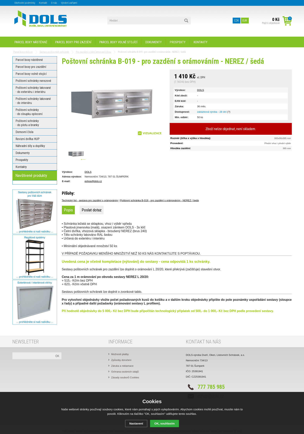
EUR (245, 20)
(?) (228, 111)
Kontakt (43, 2)
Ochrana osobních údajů (125, 371)
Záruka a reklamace (122, 365)
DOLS (200, 90)
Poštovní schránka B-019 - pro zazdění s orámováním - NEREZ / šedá (159, 200)
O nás (54, 2)
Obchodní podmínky (24, 2)
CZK (236, 20)
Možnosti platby (120, 354)
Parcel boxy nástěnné (30, 42)
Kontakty (200, 42)
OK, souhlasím (164, 423)
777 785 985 (211, 387)
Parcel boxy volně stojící (118, 42)
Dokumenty (153, 42)
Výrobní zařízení (69, 2)
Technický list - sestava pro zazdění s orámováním (90, 200)
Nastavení (136, 423)
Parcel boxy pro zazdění (73, 42)
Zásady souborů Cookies (125, 377)
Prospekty (178, 42)
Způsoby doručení (121, 360)
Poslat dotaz (92, 210)
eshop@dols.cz (93, 181)
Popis (68, 210)
